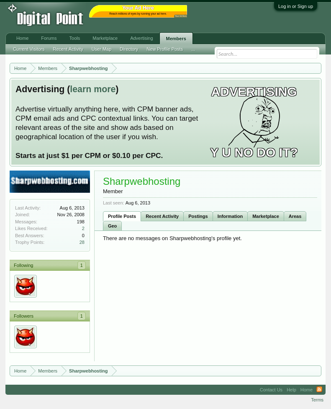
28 (82, 242)
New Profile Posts (164, 49)
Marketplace (265, 216)
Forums (48, 38)
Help (291, 389)
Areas (295, 216)
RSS (319, 389)
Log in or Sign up (295, 6)
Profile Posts (122, 216)
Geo (112, 225)
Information (230, 216)
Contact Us (271, 389)
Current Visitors (29, 49)
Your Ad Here (181, 16)
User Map (102, 49)
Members (176, 38)
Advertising (141, 38)
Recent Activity (162, 216)
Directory (129, 49)
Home (22, 38)
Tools (74, 38)
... (193, 49)
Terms (317, 399)
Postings (198, 216)
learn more (92, 89)
